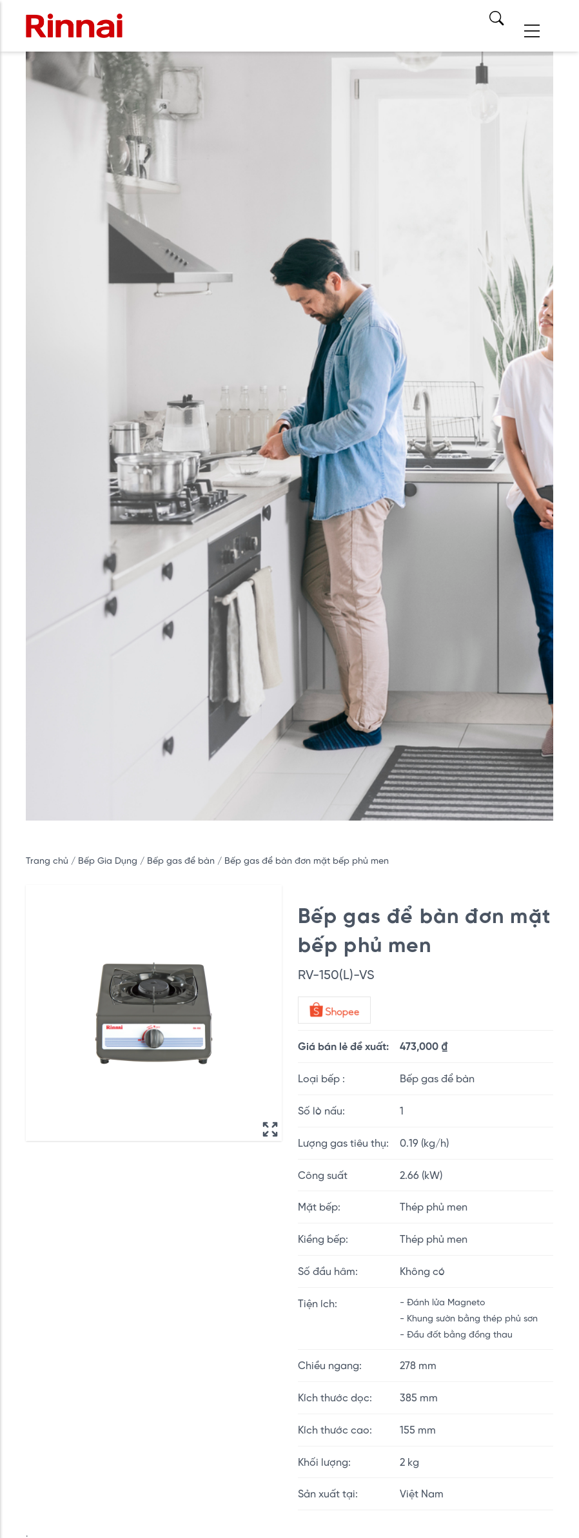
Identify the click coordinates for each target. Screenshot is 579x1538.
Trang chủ (47, 860)
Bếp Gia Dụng (109, 860)
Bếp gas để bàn (182, 860)
